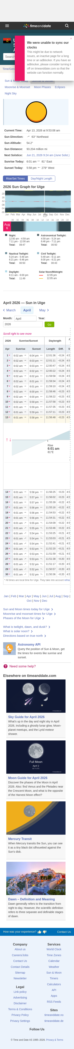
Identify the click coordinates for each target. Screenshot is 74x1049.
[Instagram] (44, 1036)
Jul (51, 596)
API (54, 990)
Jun (44, 596)
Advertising (20, 997)
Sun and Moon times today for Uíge (26, 609)
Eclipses (60, 87)
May (42, 310)
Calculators (54, 984)
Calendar (54, 961)
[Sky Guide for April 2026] (36, 708)
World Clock (54, 949)
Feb (13, 596)
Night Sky (11, 93)
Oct (29, 600)
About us (20, 949)
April (27, 310)
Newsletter (20, 978)
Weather (54, 966)
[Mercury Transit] (36, 830)
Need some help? (22, 666)
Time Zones (54, 955)
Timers (54, 978)
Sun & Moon (54, 972)
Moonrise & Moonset (17, 87)
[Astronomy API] (37, 651)
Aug (58, 596)
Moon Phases (42, 87)
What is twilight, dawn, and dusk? (25, 626)
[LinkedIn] (37, 1036)
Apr (28, 596)
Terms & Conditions (20, 1009)
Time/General (11, 68)
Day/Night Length (41, 178)
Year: (41, 318)
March (11, 310)
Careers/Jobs (20, 955)
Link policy (20, 991)
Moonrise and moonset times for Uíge (27, 613)
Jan (6, 596)
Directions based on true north (23, 635)
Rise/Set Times (15, 178)
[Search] (67, 26)
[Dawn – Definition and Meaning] (36, 891)
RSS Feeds (54, 1001)
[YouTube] (50, 1036)
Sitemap (20, 972)
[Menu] (7, 26)
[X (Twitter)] (30, 1036)
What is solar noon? (16, 631)
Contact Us (64, 931)
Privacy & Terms (54, 1040)
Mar (21, 596)
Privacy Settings (20, 1020)
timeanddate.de (54, 1020)
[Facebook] (24, 1036)
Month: (8, 318)
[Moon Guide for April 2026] (36, 769)
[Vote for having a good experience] (39, 932)
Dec (44, 600)
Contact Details (20, 966)
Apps (54, 995)
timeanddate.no (54, 1015)
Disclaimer (20, 1003)
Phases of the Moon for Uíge (22, 618)
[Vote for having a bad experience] (44, 932)
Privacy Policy (20, 1015)
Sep (65, 596)
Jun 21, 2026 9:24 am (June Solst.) (47, 155)
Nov (36, 600)
